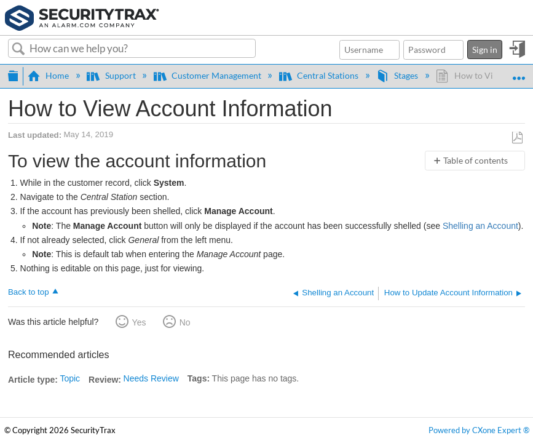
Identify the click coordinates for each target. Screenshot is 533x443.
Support (112, 75)
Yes (139, 322)
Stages (398, 75)
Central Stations (319, 75)
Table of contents (475, 160)
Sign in (484, 49)
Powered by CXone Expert (478, 430)
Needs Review (151, 378)
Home (49, 75)
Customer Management (208, 75)
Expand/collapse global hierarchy (13, 74)
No (185, 322)
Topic (70, 378)
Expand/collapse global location (518, 72)
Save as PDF (517, 138)
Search (19, 49)
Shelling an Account (480, 226)
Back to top (28, 292)
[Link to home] (82, 17)
